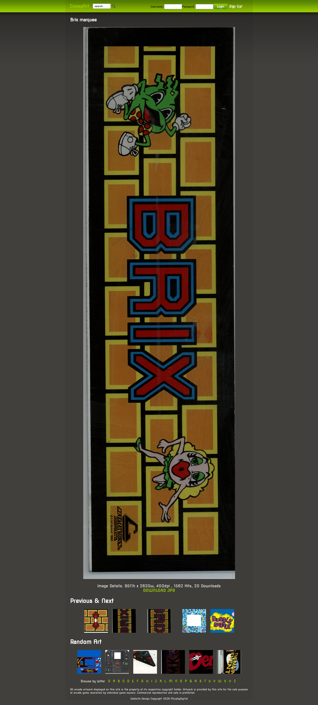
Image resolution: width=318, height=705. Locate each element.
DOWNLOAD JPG (159, 590)
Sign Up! (235, 6)
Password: (188, 6)
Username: (157, 6)
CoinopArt (79, 6)
